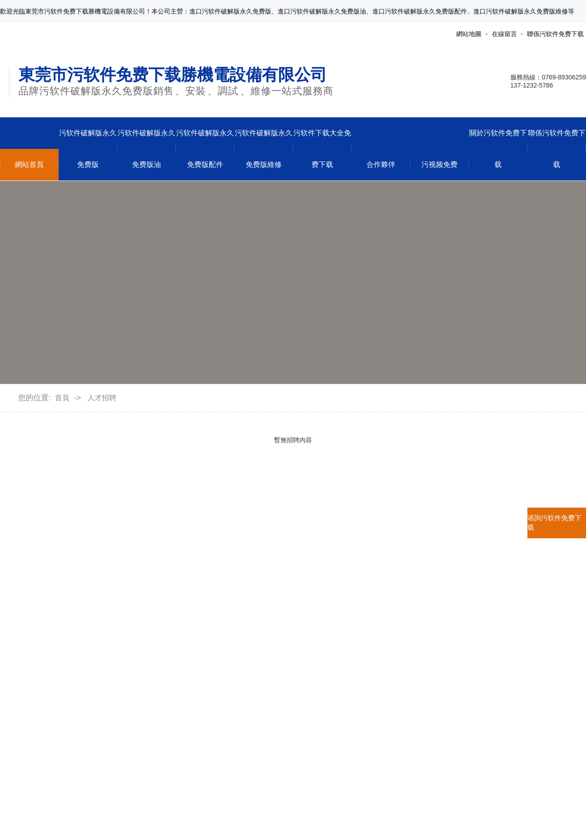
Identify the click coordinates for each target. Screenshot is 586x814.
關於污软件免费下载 (498, 148)
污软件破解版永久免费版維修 (264, 148)
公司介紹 (14, 623)
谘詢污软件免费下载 (554, 522)
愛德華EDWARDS (159, 697)
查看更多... (147, 734)
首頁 (62, 398)
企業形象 (14, 641)
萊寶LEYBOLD (154, 641)
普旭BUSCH (150, 623)
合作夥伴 (380, 164)
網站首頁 (29, 164)
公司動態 (239, 623)
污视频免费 (439, 164)
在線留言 (504, 33)
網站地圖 (468, 33)
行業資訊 (239, 641)
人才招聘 (101, 398)
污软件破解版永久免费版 (88, 148)
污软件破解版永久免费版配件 (205, 148)
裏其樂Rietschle (156, 660)
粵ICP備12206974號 (362, 794)
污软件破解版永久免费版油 (146, 148)
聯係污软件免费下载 (555, 33)
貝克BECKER (152, 678)
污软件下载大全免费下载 (322, 148)
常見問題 (239, 660)
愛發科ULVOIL (153, 715)
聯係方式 (325, 623)
